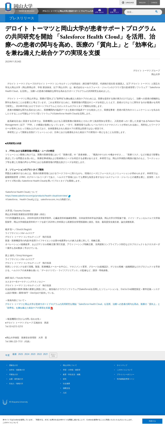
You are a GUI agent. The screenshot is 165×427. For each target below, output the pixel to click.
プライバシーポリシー (125, 396)
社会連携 (66, 405)
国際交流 (66, 409)
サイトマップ (122, 386)
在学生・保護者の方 (17, 391)
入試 (64, 414)
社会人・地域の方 (16, 405)
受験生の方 (13, 386)
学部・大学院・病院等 (71, 391)
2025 (21, 378)
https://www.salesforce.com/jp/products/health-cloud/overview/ (37, 218)
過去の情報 (56, 378)
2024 (28, 378)
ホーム (8, 33)
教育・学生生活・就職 (71, 396)
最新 (15, 378)
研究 (64, 400)
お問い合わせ (90, 10)
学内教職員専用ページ (125, 400)
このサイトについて (124, 391)
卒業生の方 (13, 396)
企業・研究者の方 (16, 400)
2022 (41, 378)
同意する (152, 421)
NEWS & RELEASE (26, 33)
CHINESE (154, 2)
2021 (48, 378)
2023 (35, 378)
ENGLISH (142, 2)
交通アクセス (113, 10)
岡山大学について (70, 386)
